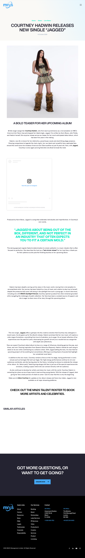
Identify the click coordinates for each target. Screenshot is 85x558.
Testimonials (21, 527)
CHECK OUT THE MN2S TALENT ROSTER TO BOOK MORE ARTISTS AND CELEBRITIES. (42, 392)
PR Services (34, 521)
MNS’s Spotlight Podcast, (29, 294)
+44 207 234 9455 (68, 520)
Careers (19, 512)
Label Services (35, 518)
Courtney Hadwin (31, 131)
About (19, 509)
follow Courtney (23, 378)
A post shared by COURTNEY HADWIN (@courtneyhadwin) (29, 207)
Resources (20, 515)
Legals (19, 524)
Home (34, 20)
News (40, 20)
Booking (33, 509)
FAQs (18, 521)
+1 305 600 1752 (49, 520)
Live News (47, 20)
